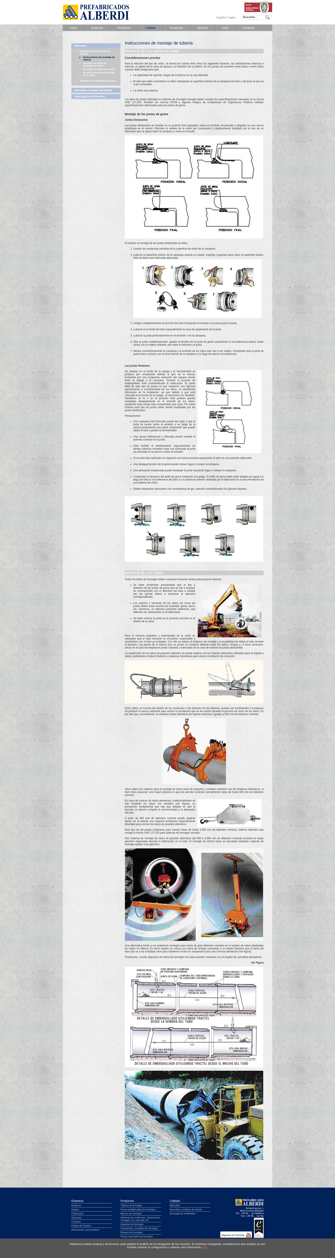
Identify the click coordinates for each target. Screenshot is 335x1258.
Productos (124, 28)
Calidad (150, 28)
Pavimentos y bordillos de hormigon (139, 1228)
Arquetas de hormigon (132, 1224)
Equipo (75, 1209)
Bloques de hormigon (131, 1232)
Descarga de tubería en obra (99, 69)
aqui (204, 1247)
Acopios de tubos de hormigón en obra (94, 64)
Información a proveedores (85, 1229)
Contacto (248, 28)
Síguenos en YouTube (236, 1235)
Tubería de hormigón (131, 1205)
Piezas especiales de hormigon (136, 1236)
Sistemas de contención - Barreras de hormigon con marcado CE (140, 1218)
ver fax (260, 1216)
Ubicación (76, 1217)
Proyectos (176, 28)
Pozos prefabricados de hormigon (138, 1209)
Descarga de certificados (90, 96)
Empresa (97, 28)
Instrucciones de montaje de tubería (99, 58)
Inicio (73, 28)
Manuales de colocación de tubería (95, 52)
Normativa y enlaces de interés (93, 90)
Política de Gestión (81, 1225)
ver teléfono (257, 1213)
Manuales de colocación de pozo (98, 80)
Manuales (80, 45)
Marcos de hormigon (131, 1213)
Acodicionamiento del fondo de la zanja (99, 73)
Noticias (202, 28)
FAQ (225, 28)
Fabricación (77, 1213)
